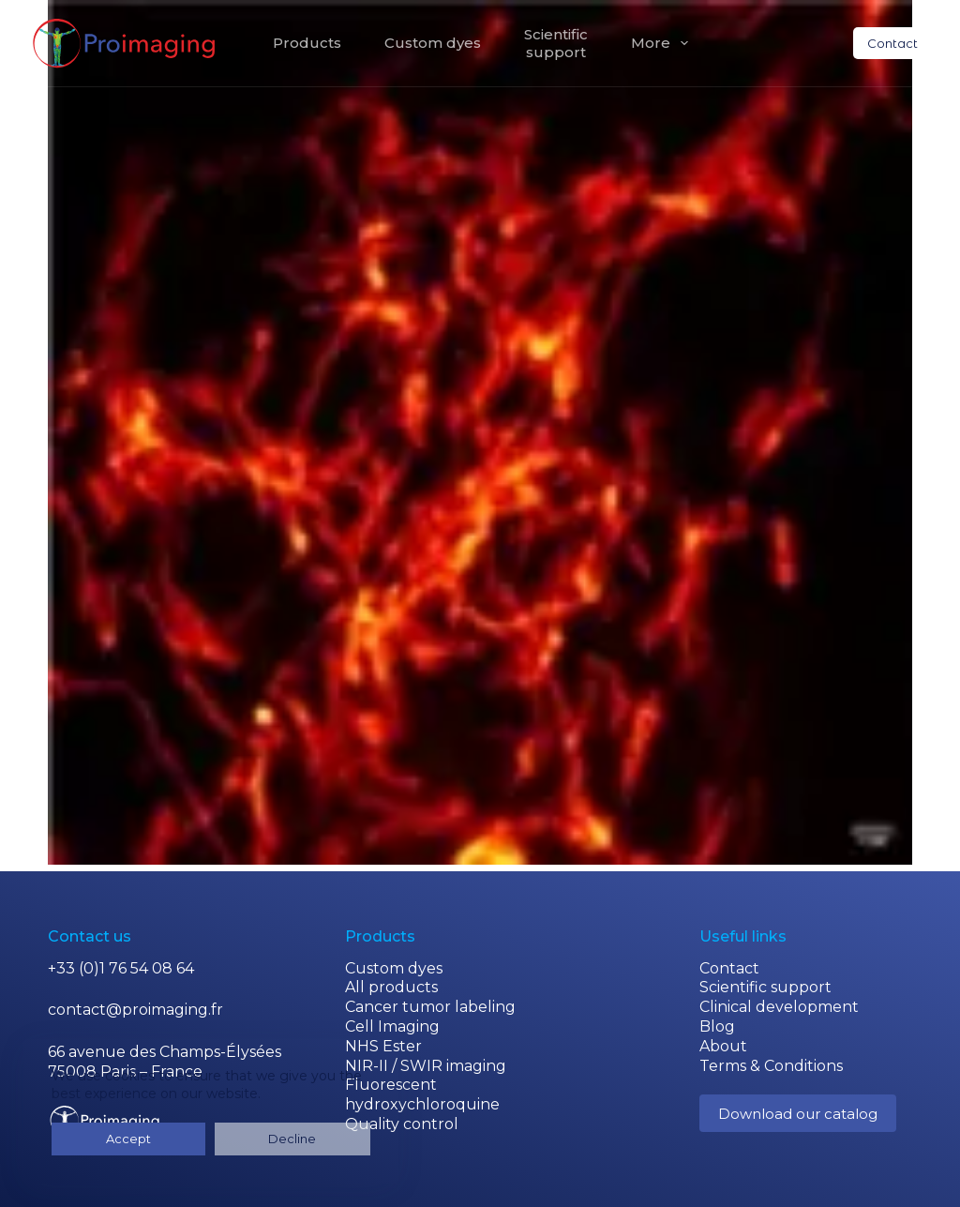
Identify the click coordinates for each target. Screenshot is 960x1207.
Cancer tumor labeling (430, 1007)
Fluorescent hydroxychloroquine (422, 1094)
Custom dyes (432, 43)
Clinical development (779, 1007)
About (723, 1046)
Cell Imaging (392, 1026)
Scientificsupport (556, 43)
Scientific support (765, 987)
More (663, 43)
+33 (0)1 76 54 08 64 (121, 968)
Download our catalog (798, 1114)
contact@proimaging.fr (135, 1009)
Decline (186, 1138)
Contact (892, 43)
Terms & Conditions (771, 1066)
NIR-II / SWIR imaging (425, 1066)
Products (307, 43)
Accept (92, 1138)
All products (391, 987)
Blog (717, 1026)
